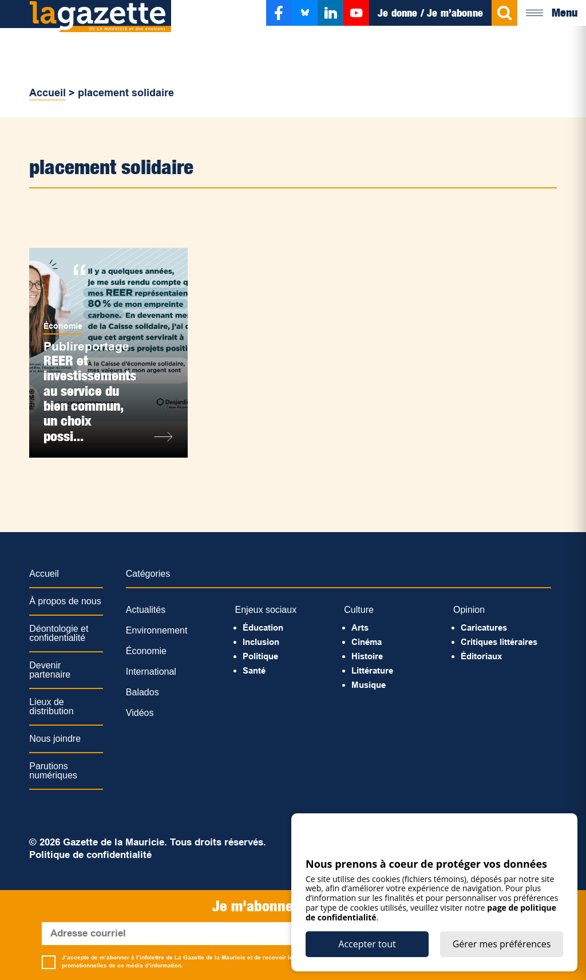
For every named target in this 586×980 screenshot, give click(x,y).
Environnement (157, 630)
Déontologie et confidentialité (58, 633)
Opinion (469, 610)
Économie (62, 325)
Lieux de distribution (51, 706)
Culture (359, 610)
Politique (260, 656)
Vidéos (140, 713)
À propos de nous (65, 601)
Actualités (145, 610)
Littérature (372, 670)
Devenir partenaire (49, 669)
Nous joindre (55, 738)
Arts (360, 627)
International (151, 671)
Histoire (367, 656)
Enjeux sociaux (266, 610)
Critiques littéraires (499, 642)
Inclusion (261, 642)
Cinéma (366, 642)
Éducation (263, 627)
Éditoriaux (481, 656)
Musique (368, 685)
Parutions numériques (53, 770)
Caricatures (484, 627)
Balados (142, 692)
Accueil (47, 93)
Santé (254, 670)
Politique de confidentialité (90, 854)
